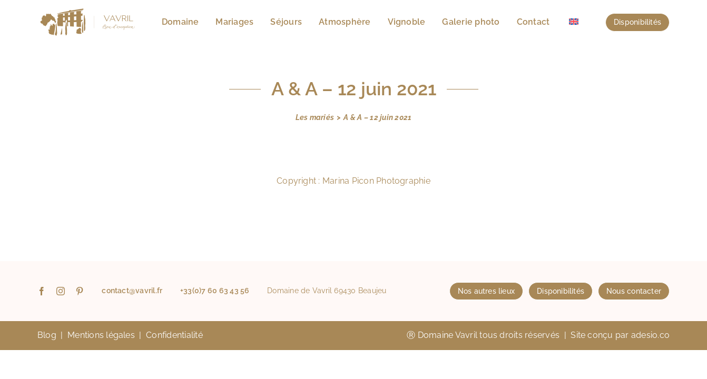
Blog (46, 335)
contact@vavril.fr (132, 290)
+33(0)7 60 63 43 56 (215, 290)
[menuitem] (574, 22)
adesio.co (650, 335)
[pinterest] (79, 291)
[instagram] (60, 291)
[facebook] (41, 291)
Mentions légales (101, 335)
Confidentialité (174, 335)
